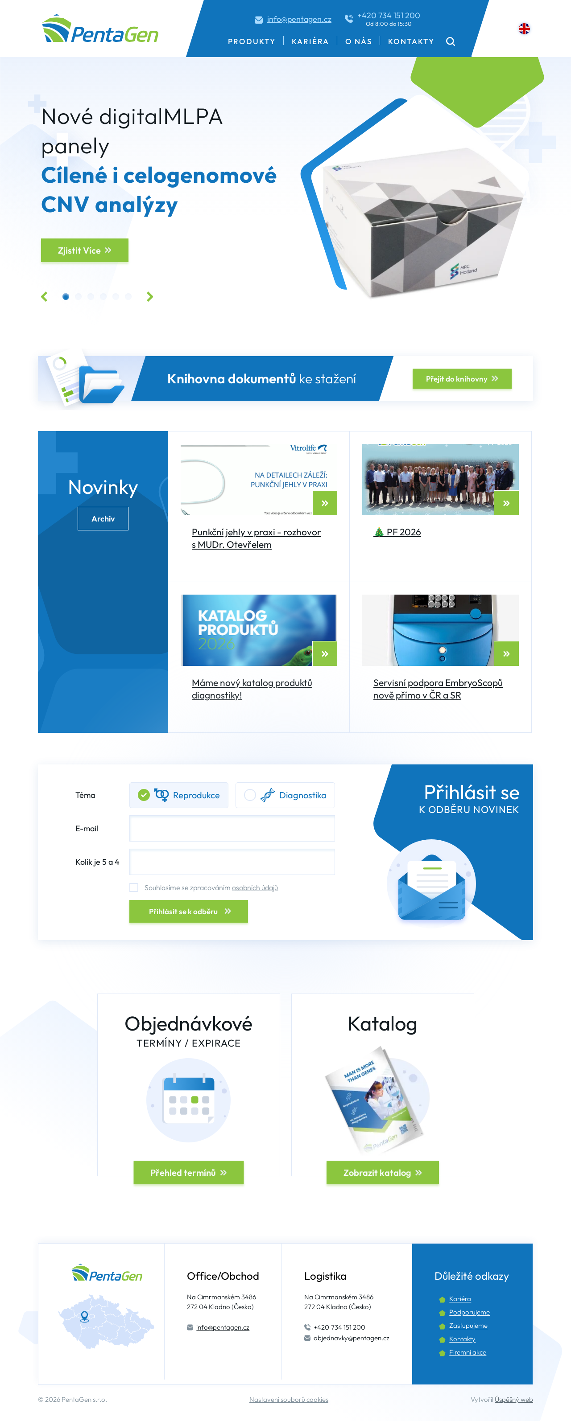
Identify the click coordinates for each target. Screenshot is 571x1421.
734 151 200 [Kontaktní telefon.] (339, 1327)
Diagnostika (285, 795)
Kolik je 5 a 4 (97, 862)
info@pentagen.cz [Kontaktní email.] (299, 19)
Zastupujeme (468, 1325)
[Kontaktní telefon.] (382, 18)
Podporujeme (469, 1312)
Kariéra (310, 41)
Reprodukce (179, 795)
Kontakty (411, 41)
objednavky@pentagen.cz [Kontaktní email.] (351, 1338)
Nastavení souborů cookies (288, 1399)
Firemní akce (467, 1352)
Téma (205, 795)
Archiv (103, 518)
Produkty (252, 41)
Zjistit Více (79, 250)
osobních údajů (255, 887)
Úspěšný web (514, 1399)
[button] (450, 41)
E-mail (205, 828)
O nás (358, 41)
